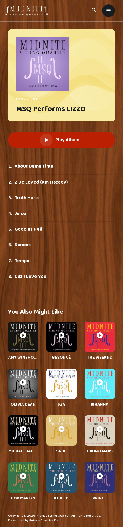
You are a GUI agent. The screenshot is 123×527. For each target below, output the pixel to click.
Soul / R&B (27, 98)
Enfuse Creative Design (46, 520)
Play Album (59, 140)
